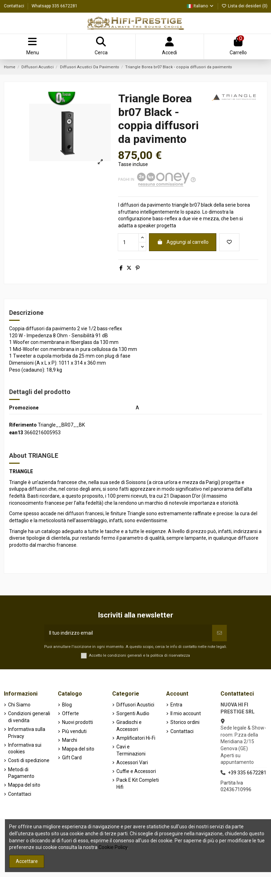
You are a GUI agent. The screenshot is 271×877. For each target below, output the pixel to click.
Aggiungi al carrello (183, 242)
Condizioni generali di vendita (29, 717)
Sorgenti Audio (132, 713)
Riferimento (23, 425)
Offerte (70, 713)
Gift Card (72, 757)
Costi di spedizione (28, 760)
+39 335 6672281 (247, 772)
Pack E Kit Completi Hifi (137, 783)
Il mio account (185, 713)
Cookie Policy (113, 847)
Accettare (27, 861)
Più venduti (74, 731)
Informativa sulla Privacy (26, 732)
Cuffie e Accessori (136, 771)
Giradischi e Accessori (129, 725)
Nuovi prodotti (77, 722)
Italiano (200, 6)
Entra (176, 704)
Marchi (69, 740)
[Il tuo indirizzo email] (128, 633)
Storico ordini (184, 722)
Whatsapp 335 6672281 (54, 6)
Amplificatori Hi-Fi (135, 738)
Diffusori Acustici (135, 704)
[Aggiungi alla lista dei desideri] (229, 242)
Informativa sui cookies (24, 748)
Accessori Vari (132, 762)
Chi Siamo (19, 704)
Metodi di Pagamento (21, 773)
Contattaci (14, 6)
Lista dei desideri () (244, 6)
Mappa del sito (24, 785)
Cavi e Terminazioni (130, 750)
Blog (67, 704)
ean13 (16, 432)
